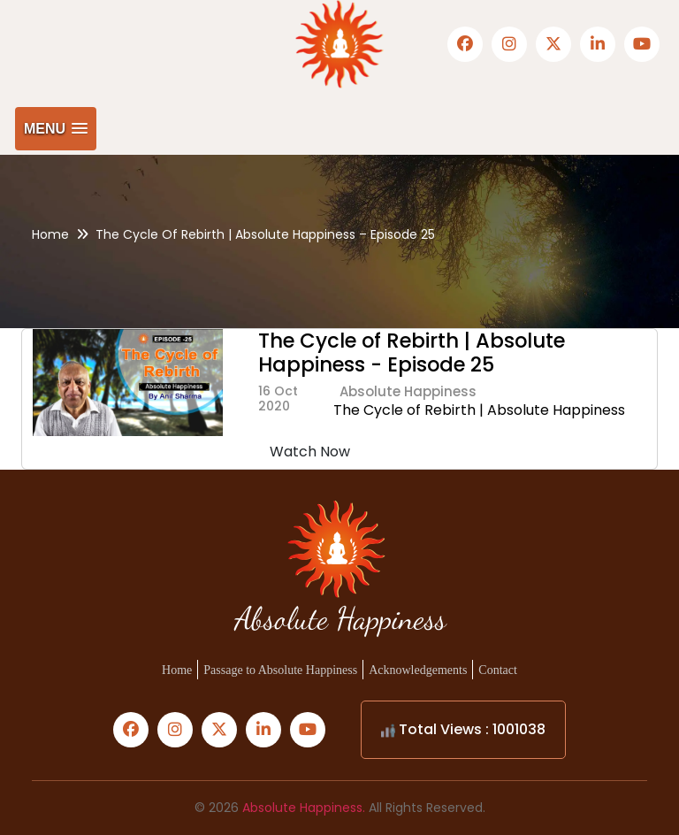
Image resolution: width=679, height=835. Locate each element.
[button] (55, 128)
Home (50, 234)
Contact (497, 670)
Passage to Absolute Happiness (280, 670)
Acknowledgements (418, 670)
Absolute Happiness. (303, 807)
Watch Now (310, 451)
